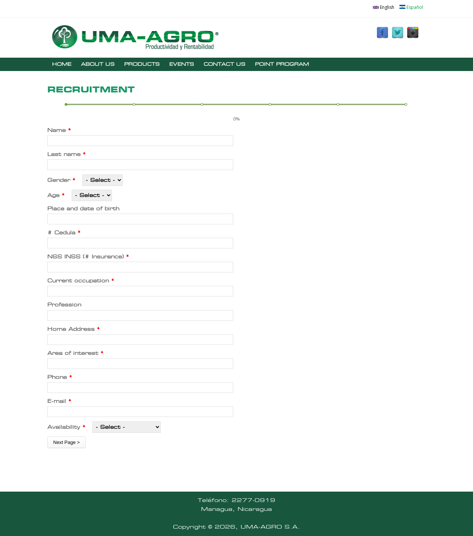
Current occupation (80, 280)
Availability (66, 427)
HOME (61, 64)
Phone (59, 377)
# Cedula (64, 232)
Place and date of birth (83, 208)
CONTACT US (224, 64)
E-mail (59, 401)
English (383, 7)
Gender (61, 180)
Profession (64, 304)
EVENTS (181, 64)
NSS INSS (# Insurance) (88, 256)
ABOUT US (98, 64)
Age (56, 195)
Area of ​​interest (75, 353)
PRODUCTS (142, 64)
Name (59, 130)
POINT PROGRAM (282, 64)
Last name (66, 154)
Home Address (73, 329)
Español (411, 7)
